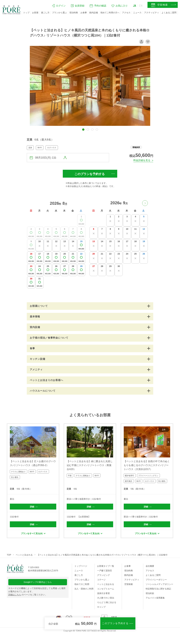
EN (141, 6)
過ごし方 (45, 12)
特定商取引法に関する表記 (158, 589)
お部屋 (35, 12)
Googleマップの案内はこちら (38, 582)
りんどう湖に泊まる (106, 602)
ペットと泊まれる (24, 555)
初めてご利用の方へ (109, 12)
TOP (9, 555)
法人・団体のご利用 (83, 589)
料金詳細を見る (141, 160)
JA (134, 6)
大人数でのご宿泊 (105, 598)
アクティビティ (151, 12)
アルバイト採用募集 (155, 598)
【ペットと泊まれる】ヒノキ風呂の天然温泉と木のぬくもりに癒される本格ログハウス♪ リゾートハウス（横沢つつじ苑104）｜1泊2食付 (102, 555)
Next (54, 442)
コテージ (101, 579)
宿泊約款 (150, 593)
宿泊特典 (73, 12)
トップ (26, 12)
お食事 (83, 12)
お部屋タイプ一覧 (105, 566)
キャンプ (101, 607)
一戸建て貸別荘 (104, 570)
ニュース (137, 12)
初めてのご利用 (81, 584)
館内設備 (93, 12)
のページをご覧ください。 (27, 594)
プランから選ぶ (59, 12)
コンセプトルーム (105, 589)
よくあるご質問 (169, 12)
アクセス (126, 12)
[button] (83, 129)
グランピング (103, 575)
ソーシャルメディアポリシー (159, 584)
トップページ (80, 566)
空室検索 (128, 584)
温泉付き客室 (103, 593)
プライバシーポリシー (156, 579)
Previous (11, 442)
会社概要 (150, 566)
